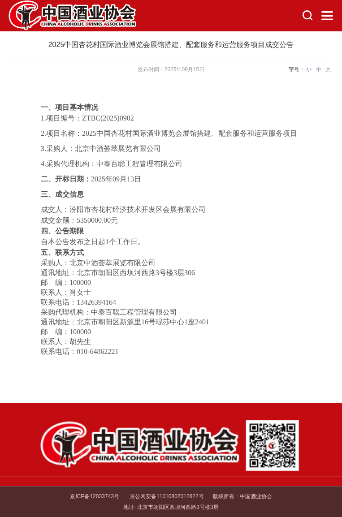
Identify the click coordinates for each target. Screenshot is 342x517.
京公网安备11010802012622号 (166, 496)
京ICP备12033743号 (94, 496)
